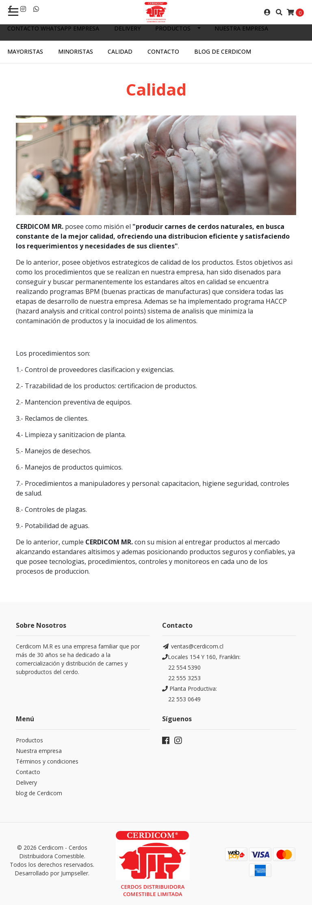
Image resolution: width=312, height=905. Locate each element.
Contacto (163, 51)
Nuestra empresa (241, 28)
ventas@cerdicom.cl (192, 646)
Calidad (120, 51)
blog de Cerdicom (39, 793)
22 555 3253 (184, 678)
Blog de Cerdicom (222, 51)
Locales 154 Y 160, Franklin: (201, 657)
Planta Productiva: (189, 688)
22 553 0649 (184, 699)
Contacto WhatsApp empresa (53, 28)
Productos (173, 28)
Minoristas (75, 51)
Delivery (127, 28)
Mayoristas (25, 51)
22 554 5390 (184, 667)
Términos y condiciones (47, 761)
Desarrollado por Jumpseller (51, 873)
